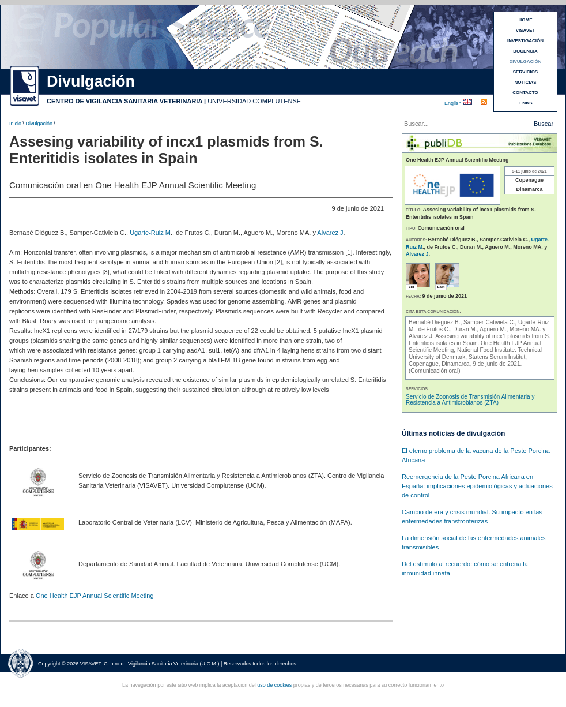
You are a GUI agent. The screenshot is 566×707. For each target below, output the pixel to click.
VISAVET (525, 30)
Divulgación (39, 123)
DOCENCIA (525, 51)
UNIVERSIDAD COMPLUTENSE (254, 101)
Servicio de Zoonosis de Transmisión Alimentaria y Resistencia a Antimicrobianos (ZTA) (470, 400)
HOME (526, 20)
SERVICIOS (525, 71)
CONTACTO (525, 92)
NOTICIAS (525, 82)
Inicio (15, 123)
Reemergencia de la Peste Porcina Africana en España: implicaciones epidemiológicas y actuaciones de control (477, 486)
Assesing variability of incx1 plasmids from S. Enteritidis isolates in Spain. (479, 339)
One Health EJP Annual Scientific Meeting (95, 595)
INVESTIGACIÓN (525, 40)
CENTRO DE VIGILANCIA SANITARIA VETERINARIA (124, 101)
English (453, 103)
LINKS (526, 103)
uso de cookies (274, 685)
